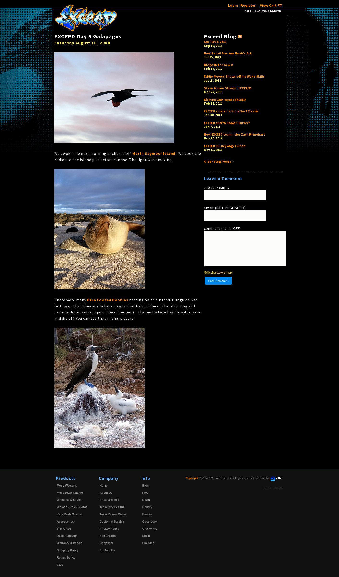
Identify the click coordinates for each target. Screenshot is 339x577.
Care (60, 564)
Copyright (106, 543)
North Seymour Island (154, 153)
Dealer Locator (67, 536)
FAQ (145, 492)
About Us (106, 492)
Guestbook (150, 521)
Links (146, 536)
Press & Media (109, 500)
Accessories (65, 521)
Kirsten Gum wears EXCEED (225, 99)
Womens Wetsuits (69, 500)
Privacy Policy (109, 528)
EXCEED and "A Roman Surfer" (227, 123)
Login (233, 5)
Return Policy (66, 557)
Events (147, 514)
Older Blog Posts (217, 161)
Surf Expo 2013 (215, 42)
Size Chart (64, 528)
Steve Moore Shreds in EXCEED (227, 88)
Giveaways (149, 528)
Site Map (148, 543)
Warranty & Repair (69, 543)
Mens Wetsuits (67, 485)
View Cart (271, 5)
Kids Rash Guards (69, 514)
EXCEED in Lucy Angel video (225, 146)
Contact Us (107, 550)
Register (248, 5)
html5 (267, 488)
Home (104, 485)
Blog (145, 485)
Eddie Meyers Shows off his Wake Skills (234, 76)
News (146, 500)
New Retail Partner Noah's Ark (228, 53)
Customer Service (112, 521)
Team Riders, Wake (113, 514)
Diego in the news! (218, 65)
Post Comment (218, 280)
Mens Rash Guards (70, 492)
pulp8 (278, 488)
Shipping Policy (68, 550)
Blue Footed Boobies (108, 299)
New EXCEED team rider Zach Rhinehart (234, 134)
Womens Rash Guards (72, 507)
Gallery (147, 507)
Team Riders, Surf (112, 507)
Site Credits (108, 536)
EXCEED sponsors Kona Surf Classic (231, 111)
